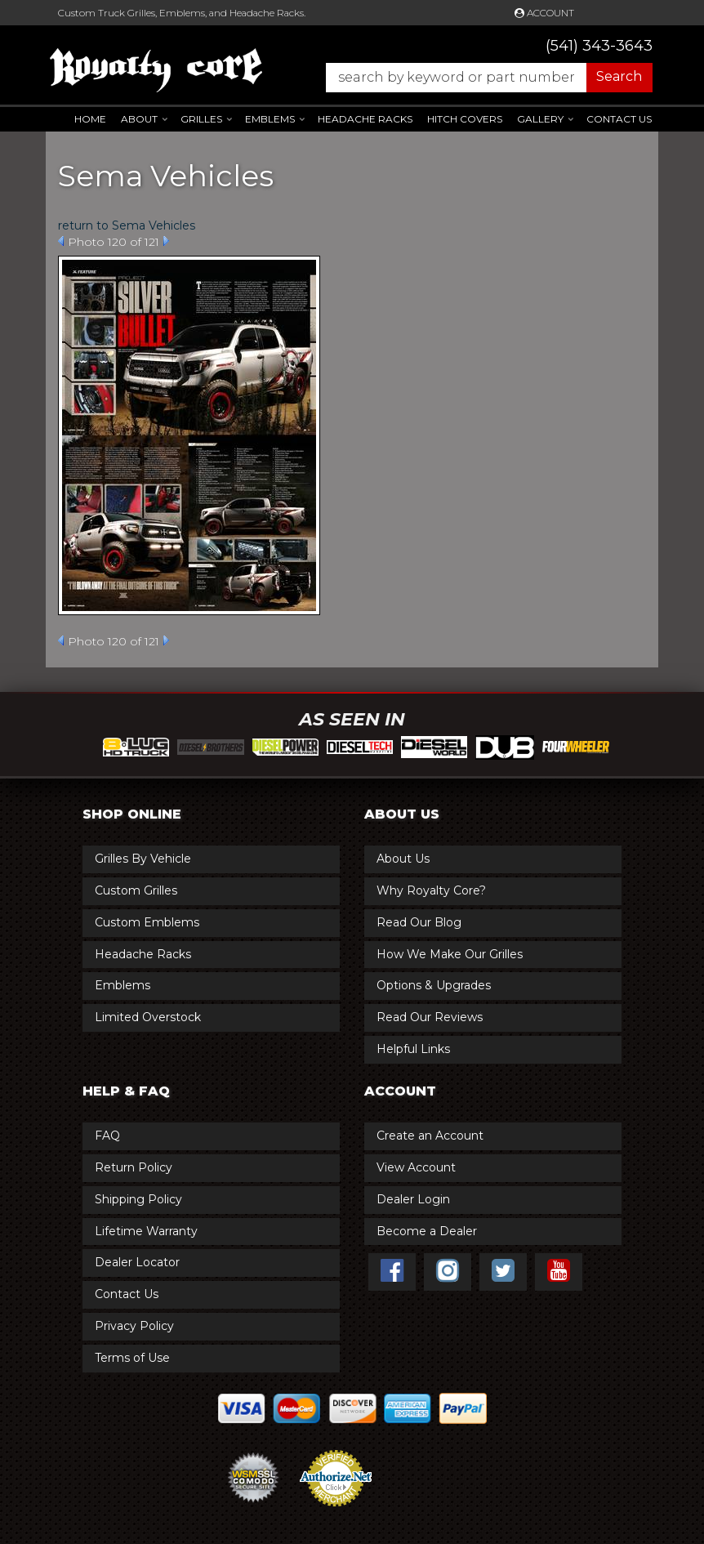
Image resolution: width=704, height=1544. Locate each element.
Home (90, 119)
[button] (481, 77)
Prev (61, 241)
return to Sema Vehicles (126, 225)
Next (166, 241)
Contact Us (619, 119)
